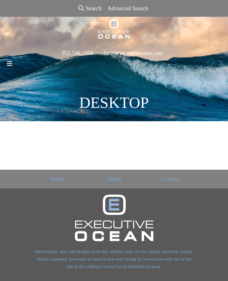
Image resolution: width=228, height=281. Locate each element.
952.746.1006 (77, 53)
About (114, 179)
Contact (171, 179)
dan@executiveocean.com (133, 53)
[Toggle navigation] (9, 63)
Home (57, 179)
